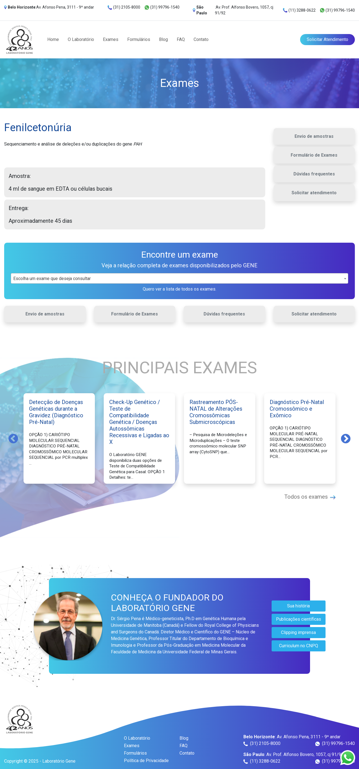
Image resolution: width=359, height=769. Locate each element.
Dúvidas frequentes (314, 174)
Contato (201, 39)
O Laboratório (81, 39)
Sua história (298, 606)
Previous (13, 438)
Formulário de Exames (314, 155)
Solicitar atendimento (314, 192)
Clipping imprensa (298, 632)
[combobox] (179, 278)
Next (346, 438)
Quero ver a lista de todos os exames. (179, 289)
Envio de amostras (314, 136)
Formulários (138, 39)
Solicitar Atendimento (327, 39)
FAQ (181, 39)
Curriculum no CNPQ (298, 645)
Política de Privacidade (146, 760)
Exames (110, 39)
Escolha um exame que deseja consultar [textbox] (52, 278)
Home (53, 39)
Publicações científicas (298, 619)
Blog (163, 39)
